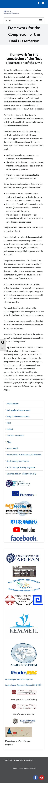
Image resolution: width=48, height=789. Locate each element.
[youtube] (41, 777)
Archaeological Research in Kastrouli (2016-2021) (23, 685)
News (9, 423)
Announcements (13, 404)
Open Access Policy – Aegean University (21, 474)
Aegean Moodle (13, 448)
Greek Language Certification (18, 461)
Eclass (9, 442)
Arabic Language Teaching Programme (21, 467)
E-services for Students (15, 435)
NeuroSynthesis (31, 768)
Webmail (10, 429)
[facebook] (35, 777)
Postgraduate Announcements (18, 416)
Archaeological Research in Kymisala (19, 679)
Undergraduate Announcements (18, 410)
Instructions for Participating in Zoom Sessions (24, 454)
